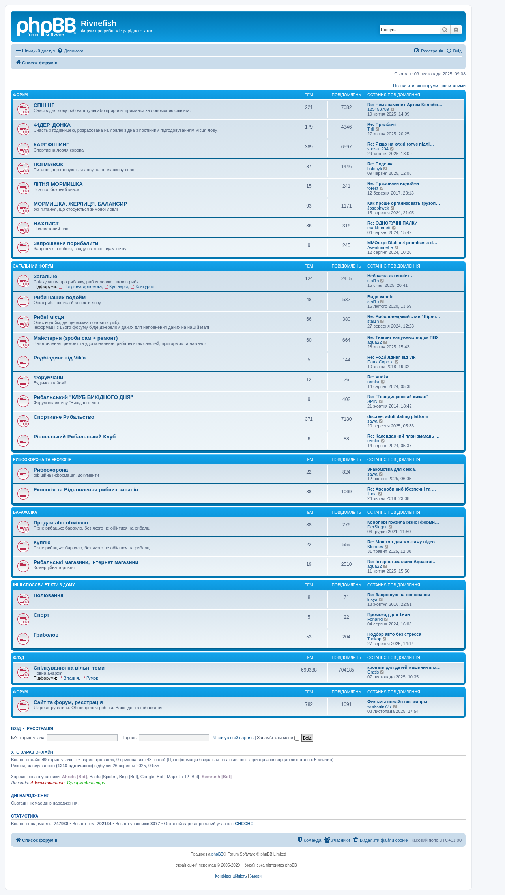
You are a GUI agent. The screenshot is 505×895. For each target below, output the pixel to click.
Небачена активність (389, 275)
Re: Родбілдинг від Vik (391, 357)
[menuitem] (70, 51)
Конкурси (142, 286)
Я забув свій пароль (233, 737)
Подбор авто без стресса (394, 634)
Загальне (45, 276)
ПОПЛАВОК (49, 164)
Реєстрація (40, 728)
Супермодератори (86, 782)
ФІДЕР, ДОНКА (52, 125)
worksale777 (379, 706)
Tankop (374, 639)
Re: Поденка (380, 163)
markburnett (379, 227)
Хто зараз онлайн (32, 752)
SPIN (372, 401)
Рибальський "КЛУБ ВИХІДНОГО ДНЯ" (83, 397)
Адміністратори (47, 782)
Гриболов (46, 635)
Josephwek (378, 208)
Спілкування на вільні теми (69, 668)
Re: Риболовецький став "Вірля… (403, 316)
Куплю (42, 542)
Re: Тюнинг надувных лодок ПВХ (403, 337)
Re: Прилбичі (381, 124)
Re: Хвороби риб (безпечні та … (401, 489)
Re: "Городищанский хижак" (397, 396)
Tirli (370, 129)
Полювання (49, 595)
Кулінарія (116, 286)
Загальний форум (33, 266)
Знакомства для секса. (391, 469)
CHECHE (244, 823)
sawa (372, 421)
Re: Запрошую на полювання (398, 594)
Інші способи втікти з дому (44, 585)
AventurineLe (380, 247)
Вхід (16, 728)
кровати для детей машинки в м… (404, 667)
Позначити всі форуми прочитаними (429, 85)
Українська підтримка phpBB (271, 865)
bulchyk (374, 168)
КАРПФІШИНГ (51, 145)
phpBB (217, 854)
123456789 (378, 109)
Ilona (372, 493)
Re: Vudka (377, 376)
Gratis (373, 672)
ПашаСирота (380, 361)
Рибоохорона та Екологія (42, 459)
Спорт (41, 615)
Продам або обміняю (61, 523)
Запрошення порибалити (66, 243)
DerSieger (377, 526)
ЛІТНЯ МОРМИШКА (58, 184)
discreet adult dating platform (397, 416)
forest (372, 188)
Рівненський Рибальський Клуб (75, 437)
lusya (372, 599)
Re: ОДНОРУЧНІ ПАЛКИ (392, 223)
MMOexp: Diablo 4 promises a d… (402, 242)
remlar (373, 381)
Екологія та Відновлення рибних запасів (86, 489)
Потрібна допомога (80, 286)
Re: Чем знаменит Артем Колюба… (404, 104)
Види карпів (380, 296)
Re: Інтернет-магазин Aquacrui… (402, 561)
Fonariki (375, 619)
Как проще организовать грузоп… (403, 203)
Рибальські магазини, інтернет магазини (86, 562)
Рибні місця (49, 317)
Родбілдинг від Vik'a (60, 358)
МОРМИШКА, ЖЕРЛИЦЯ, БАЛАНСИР (80, 204)
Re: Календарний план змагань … (403, 436)
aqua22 (374, 342)
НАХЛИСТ (46, 224)
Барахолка (25, 512)
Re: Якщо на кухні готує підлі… (400, 144)
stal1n (373, 280)
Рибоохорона (51, 470)
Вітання (68, 678)
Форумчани (48, 377)
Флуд (18, 657)
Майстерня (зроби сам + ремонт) (76, 338)
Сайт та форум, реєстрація (68, 702)
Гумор (89, 678)
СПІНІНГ (44, 105)
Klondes (375, 546)
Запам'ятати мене (278, 737)
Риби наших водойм (60, 297)
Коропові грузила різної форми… (403, 522)
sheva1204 (378, 148)
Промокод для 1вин (388, 614)
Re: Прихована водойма (393, 183)
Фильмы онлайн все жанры (397, 701)
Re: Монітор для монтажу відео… (403, 541)
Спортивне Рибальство (64, 417)
